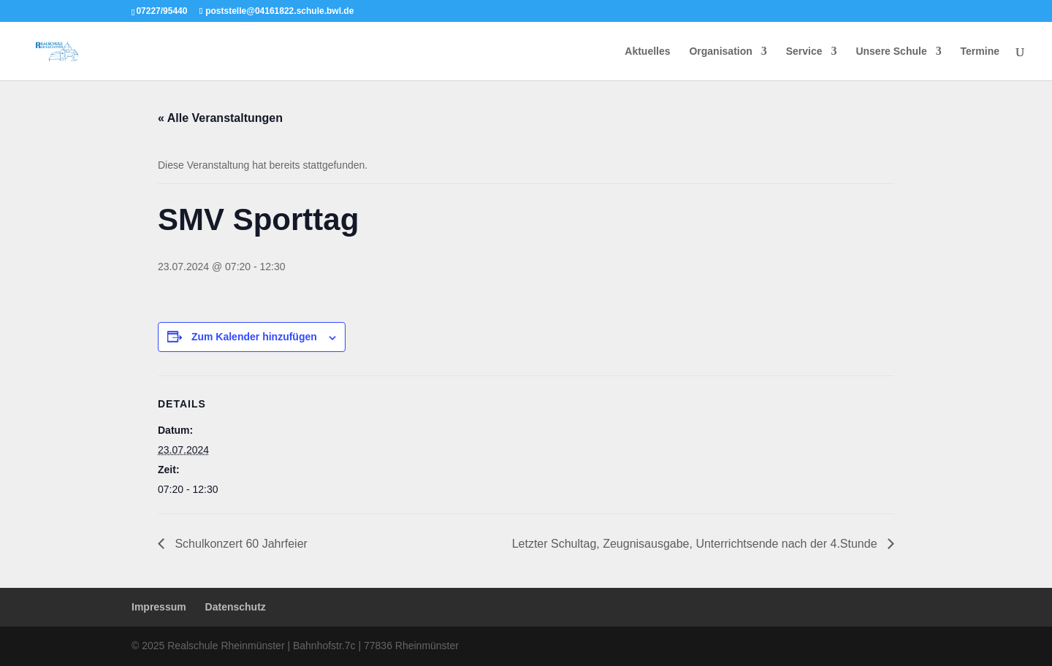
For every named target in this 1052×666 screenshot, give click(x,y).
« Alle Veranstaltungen (220, 118)
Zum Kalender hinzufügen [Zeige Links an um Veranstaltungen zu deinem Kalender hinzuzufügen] (254, 336)
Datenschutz (235, 607)
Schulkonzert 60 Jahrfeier (240, 543)
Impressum (159, 607)
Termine (980, 51)
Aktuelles (647, 51)
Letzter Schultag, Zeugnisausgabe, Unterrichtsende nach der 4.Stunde (696, 543)
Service (804, 51)
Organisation (720, 51)
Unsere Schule (890, 51)
